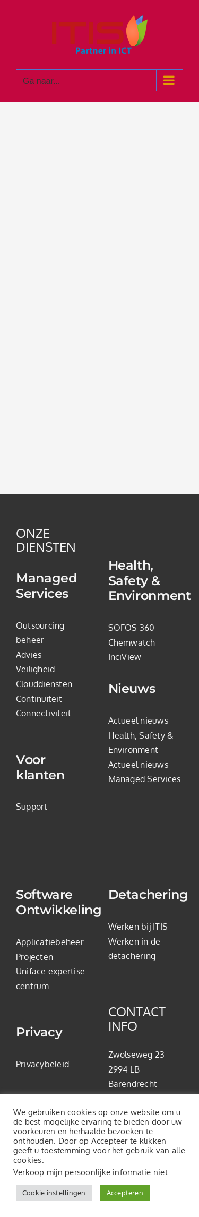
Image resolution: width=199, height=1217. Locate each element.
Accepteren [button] (125, 1192)
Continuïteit (39, 698)
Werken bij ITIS (138, 926)
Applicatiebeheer (50, 942)
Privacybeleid (42, 1064)
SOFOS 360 (131, 627)
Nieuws (131, 688)
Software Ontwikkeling (53, 902)
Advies (28, 654)
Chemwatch (131, 642)
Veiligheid (35, 669)
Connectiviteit (43, 713)
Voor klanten (40, 767)
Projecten (34, 957)
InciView (125, 657)
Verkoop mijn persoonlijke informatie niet (90, 1172)
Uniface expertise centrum (50, 978)
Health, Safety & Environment (146, 581)
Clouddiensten (44, 684)
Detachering (146, 894)
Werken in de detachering (134, 949)
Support (32, 806)
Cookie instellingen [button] (54, 1192)
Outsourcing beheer (40, 633)
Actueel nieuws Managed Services (144, 772)
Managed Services (46, 586)
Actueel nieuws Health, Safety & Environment (141, 735)
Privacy (39, 1032)
